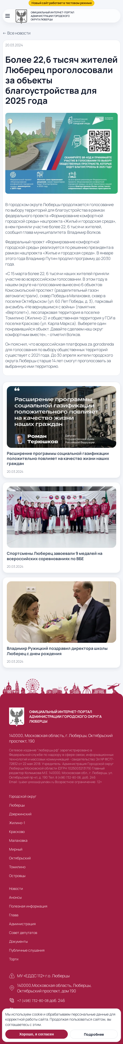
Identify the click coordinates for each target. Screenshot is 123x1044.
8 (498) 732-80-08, (68, 777)
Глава (13, 915)
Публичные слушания (27, 950)
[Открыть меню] (8, 16)
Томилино (17, 866)
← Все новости (16, 33)
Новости (16, 888)
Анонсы (15, 897)
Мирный (15, 849)
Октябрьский (20, 858)
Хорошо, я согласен (36, 1034)
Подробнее (94, 1034)
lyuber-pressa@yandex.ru (36, 782)
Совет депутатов (23, 932)
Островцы (17, 875)
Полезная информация (28, 906)
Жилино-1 (17, 822)
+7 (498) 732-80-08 (33, 1000)
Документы (18, 941)
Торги (13, 959)
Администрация (22, 923)
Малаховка (18, 840)
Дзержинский (20, 814)
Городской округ (22, 796)
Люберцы (17, 805)
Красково (17, 831)
